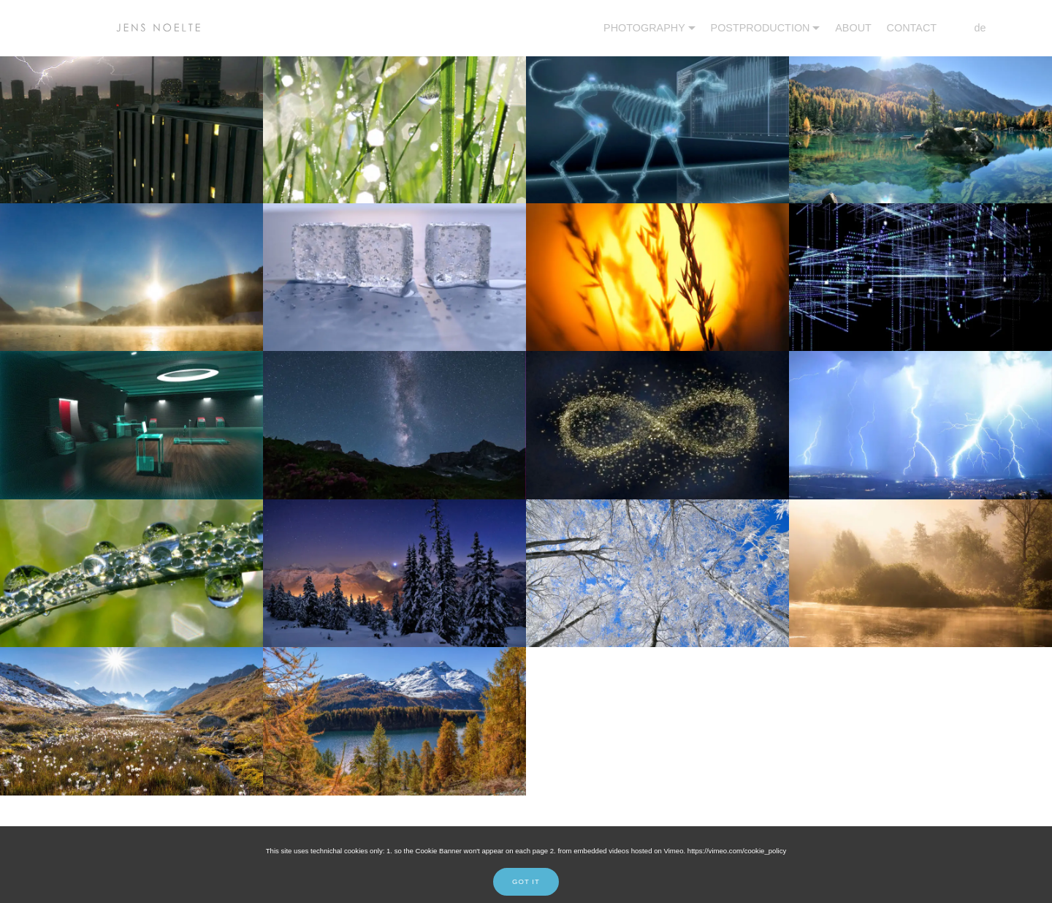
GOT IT (526, 881)
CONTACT (912, 28)
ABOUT (853, 28)
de (969, 28)
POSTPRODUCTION (760, 28)
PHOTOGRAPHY (644, 28)
